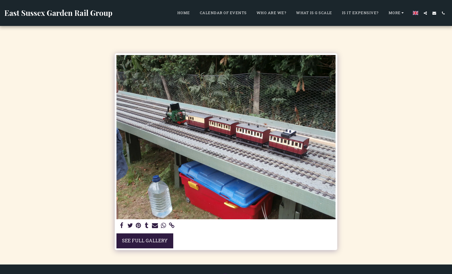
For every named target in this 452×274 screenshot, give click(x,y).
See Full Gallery (145, 240)
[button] (425, 13)
